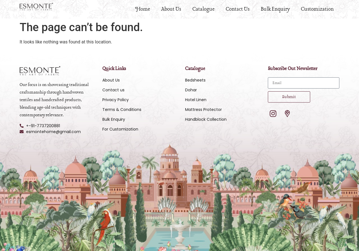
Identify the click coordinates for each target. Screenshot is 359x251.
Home (142, 9)
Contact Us (238, 9)
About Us (171, 9)
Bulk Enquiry (275, 9)
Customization (317, 9)
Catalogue (203, 9)
